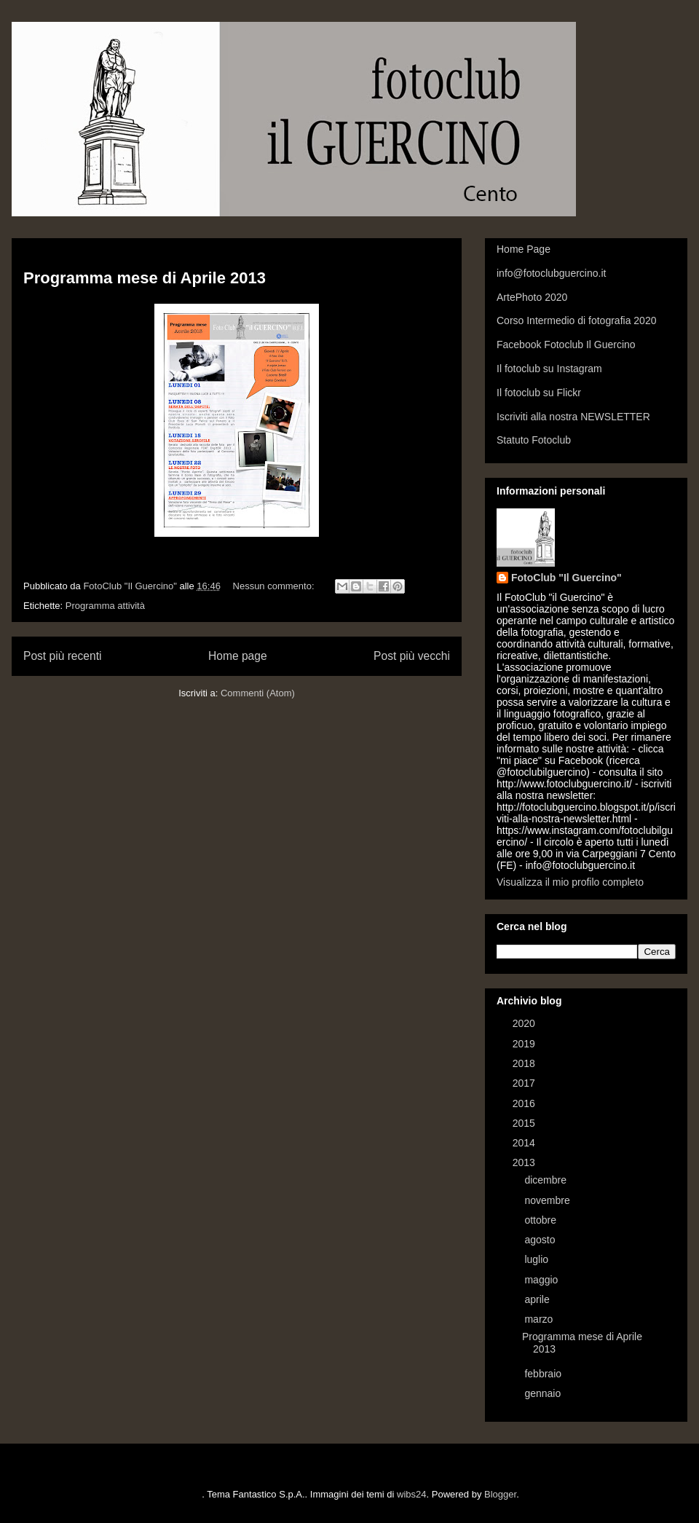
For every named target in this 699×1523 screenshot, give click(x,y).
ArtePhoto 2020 (532, 297)
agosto (541, 1239)
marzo (540, 1319)
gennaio (544, 1393)
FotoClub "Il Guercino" (566, 577)
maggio (542, 1280)
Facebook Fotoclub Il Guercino (566, 344)
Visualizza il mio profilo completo (570, 882)
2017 (525, 1083)
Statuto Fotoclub (534, 440)
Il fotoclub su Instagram (549, 368)
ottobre (541, 1220)
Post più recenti (62, 656)
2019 (525, 1044)
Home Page (523, 249)
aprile (538, 1299)
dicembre (546, 1180)
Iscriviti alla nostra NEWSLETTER (573, 416)
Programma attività (105, 605)
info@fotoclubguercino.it (551, 273)
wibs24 (411, 1494)
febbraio (544, 1374)
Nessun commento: (275, 586)
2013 (525, 1162)
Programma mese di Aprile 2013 (144, 278)
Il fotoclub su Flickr (539, 392)
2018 (525, 1063)
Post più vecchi (412, 656)
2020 (525, 1023)
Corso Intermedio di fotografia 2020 (576, 320)
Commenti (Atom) (258, 693)
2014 (525, 1143)
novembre (548, 1200)
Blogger (500, 1494)
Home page (237, 656)
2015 (525, 1123)
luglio (537, 1259)
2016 (525, 1103)
